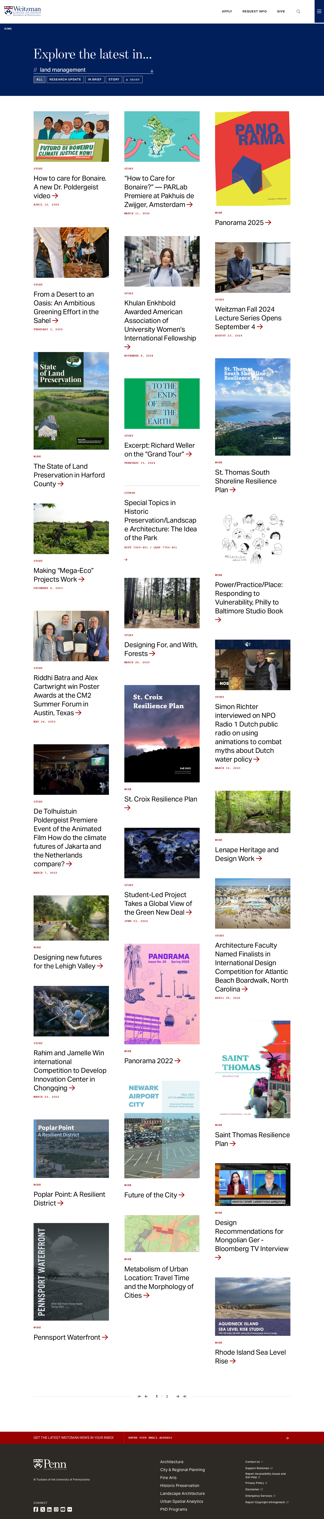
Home (8, 28)
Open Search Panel (298, 12)
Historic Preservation (179, 1485)
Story (113, 79)
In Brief (95, 79)
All (39, 79)
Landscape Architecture (182, 1493)
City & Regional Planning (182, 1469)
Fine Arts (168, 1477)
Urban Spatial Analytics (181, 1501)
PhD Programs (173, 1509)
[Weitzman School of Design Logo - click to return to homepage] (23, 12)
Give (281, 12)
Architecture (171, 1461)
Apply (227, 12)
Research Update (65, 79)
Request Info (254, 12)
